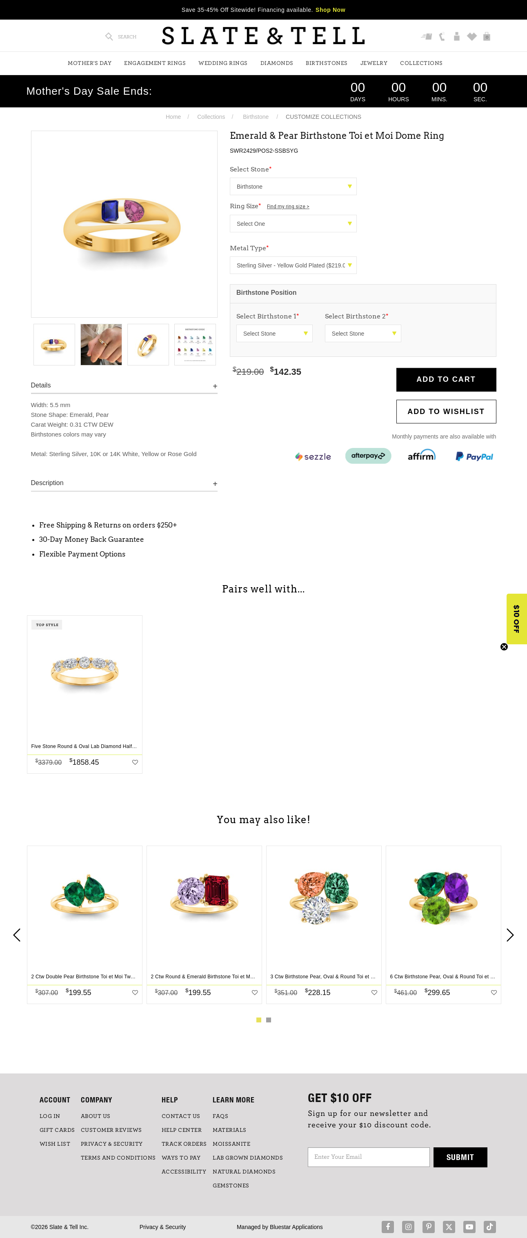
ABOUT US (96, 1116)
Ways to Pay (181, 1158)
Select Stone (251, 169)
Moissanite (231, 1144)
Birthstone (256, 117)
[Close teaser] (504, 647)
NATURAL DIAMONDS (244, 1172)
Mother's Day (89, 63)
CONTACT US (181, 1116)
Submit (460, 1157)
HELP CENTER (182, 1130)
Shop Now (330, 10)
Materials (230, 1130)
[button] (517, 619)
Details (41, 385)
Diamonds (277, 63)
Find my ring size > (288, 206)
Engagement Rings (155, 63)
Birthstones (327, 63)
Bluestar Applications (296, 1227)
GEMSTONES (231, 1186)
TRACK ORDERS (184, 1144)
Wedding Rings (223, 63)
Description (47, 482)
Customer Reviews (111, 1130)
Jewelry (374, 63)
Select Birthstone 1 (267, 316)
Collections (421, 63)
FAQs (220, 1116)
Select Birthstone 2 (357, 316)
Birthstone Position (266, 292)
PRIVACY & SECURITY (112, 1144)
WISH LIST (55, 1144)
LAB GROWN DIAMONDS (248, 1158)
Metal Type (249, 248)
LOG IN (50, 1116)
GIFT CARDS (57, 1130)
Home (173, 117)
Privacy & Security (163, 1227)
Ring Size (269, 206)
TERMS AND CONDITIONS (118, 1158)
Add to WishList (446, 411)
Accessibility (184, 1172)
